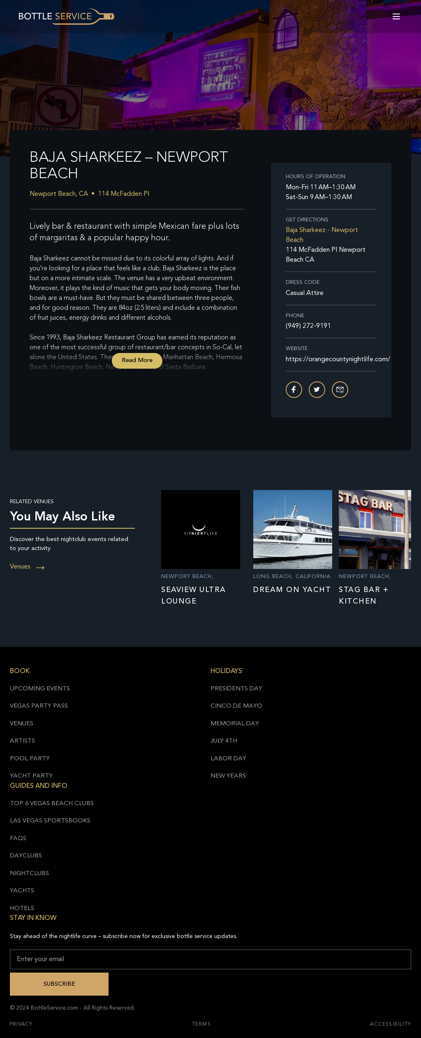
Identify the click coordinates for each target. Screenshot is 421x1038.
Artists (22, 741)
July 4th (223, 741)
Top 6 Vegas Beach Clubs (52, 804)
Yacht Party (31, 776)
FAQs (18, 839)
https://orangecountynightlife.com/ (331, 359)
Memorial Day (234, 724)
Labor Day (228, 759)
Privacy (21, 1024)
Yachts (22, 891)
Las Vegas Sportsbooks (50, 821)
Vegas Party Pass (39, 706)
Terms (201, 1024)
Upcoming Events (40, 689)
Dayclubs (26, 856)
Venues (27, 567)
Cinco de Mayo (236, 706)
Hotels (22, 909)
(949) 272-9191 (308, 326)
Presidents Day (236, 689)
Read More (137, 361)
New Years (228, 776)
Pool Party (30, 759)
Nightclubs (29, 874)
